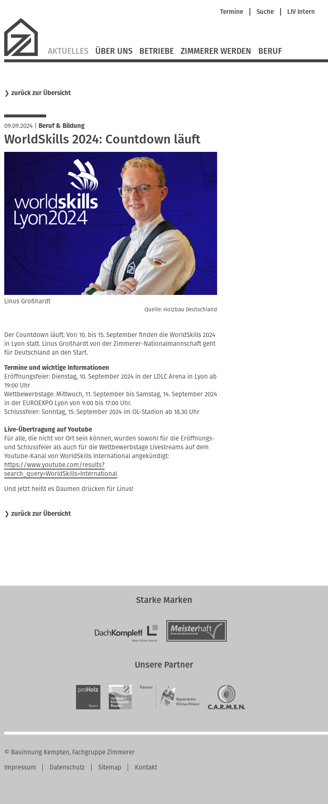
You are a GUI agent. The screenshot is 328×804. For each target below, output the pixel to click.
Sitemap (109, 767)
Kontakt (146, 767)
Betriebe (156, 51)
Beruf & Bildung (61, 126)
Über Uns (114, 51)
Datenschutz (67, 767)
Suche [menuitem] (265, 12)
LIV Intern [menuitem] (301, 12)
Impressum (20, 767)
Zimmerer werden (216, 51)
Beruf (270, 51)
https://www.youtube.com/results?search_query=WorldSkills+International (60, 469)
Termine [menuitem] (231, 12)
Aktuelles (68, 51)
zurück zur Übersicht (41, 93)
